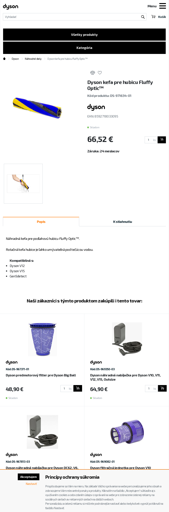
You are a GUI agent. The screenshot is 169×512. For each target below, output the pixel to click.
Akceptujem (28, 477)
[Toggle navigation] (162, 6)
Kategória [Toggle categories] (84, 49)
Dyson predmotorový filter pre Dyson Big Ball (41, 376)
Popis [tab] (41, 223)
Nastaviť (31, 484)
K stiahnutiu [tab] (122, 223)
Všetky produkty (84, 35)
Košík (158, 16)
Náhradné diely (33, 60)
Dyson (15, 60)
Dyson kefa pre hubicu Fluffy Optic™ (67, 60)
